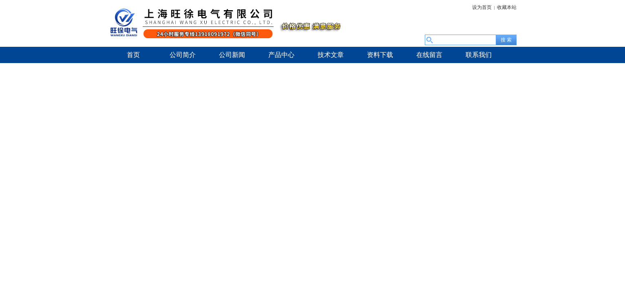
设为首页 (482, 7)
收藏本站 (507, 7)
